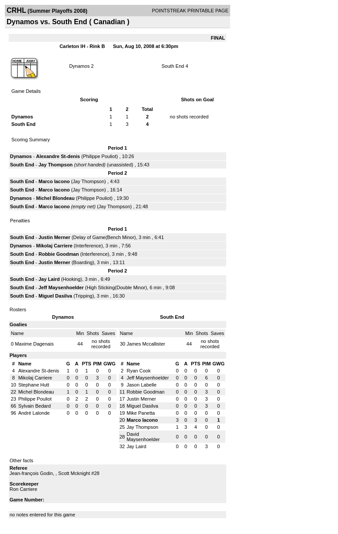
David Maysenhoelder (143, 436)
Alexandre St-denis (58, 156)
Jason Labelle (142, 384)
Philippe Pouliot (99, 156)
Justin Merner (54, 237)
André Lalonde (34, 413)
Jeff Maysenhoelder (61, 287)
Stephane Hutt (33, 384)
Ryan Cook (139, 370)
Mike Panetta (141, 413)
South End (173, 66)
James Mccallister (146, 343)
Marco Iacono (54, 181)
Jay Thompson (55, 164)
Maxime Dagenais (34, 343)
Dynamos (79, 66)
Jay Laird (48, 279)
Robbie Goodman (58, 254)
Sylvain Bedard (34, 406)
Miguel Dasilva (55, 295)
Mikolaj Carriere (54, 245)
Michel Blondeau (55, 198)
